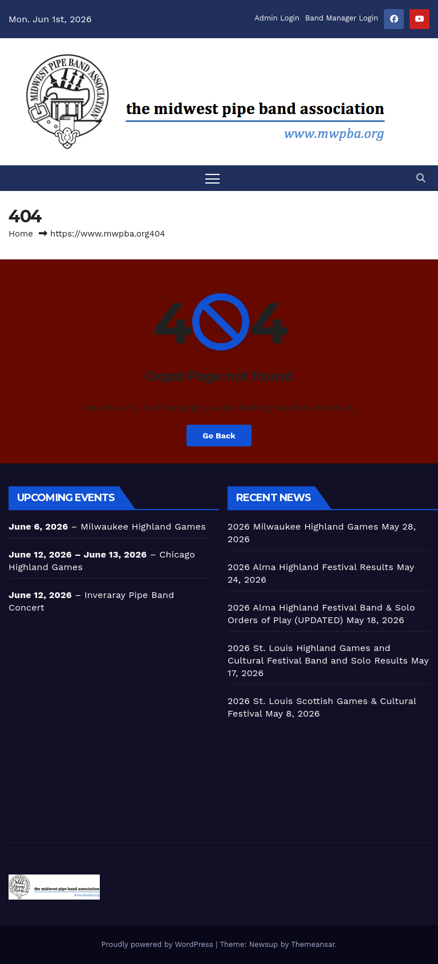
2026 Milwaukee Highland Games (303, 526)
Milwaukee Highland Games (143, 526)
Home (21, 234)
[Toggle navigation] (212, 178)
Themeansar (313, 944)
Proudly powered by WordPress (158, 944)
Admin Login (276, 18)
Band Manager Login (341, 18)
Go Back (219, 435)
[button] (420, 178)
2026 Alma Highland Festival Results (311, 567)
